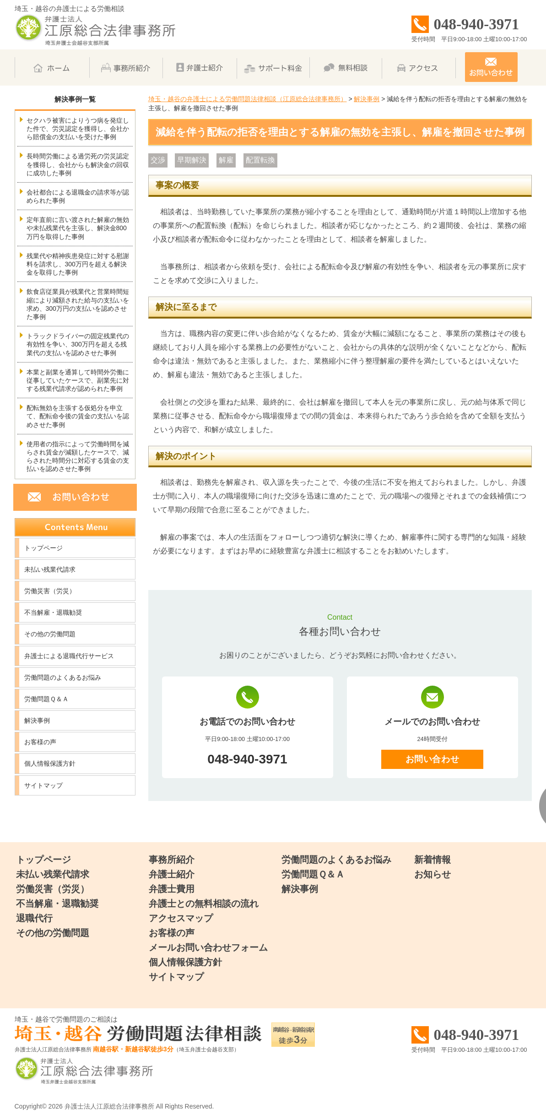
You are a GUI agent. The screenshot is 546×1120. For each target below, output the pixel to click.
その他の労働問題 (50, 634)
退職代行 (34, 918)
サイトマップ (43, 785)
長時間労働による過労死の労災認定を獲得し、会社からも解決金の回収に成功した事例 (78, 164)
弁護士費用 (172, 889)
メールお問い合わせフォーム (208, 947)
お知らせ (432, 874)
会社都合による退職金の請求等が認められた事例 (78, 196)
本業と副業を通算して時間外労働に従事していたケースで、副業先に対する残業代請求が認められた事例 (78, 380)
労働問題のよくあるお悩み (62, 677)
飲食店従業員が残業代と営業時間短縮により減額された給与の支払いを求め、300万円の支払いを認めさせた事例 (78, 304)
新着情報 (432, 860)
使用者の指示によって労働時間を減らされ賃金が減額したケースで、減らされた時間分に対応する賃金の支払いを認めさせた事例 (78, 456)
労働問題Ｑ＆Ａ (46, 699)
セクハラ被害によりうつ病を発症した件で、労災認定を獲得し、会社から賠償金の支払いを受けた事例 (78, 129)
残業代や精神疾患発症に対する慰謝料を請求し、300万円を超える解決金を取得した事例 (78, 264)
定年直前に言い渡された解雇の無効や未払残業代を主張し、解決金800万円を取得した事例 (78, 228)
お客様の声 (40, 742)
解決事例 (37, 720)
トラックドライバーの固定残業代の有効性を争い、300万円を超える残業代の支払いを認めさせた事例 (78, 344)
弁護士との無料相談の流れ (204, 903)
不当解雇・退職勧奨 (53, 612)
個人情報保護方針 (50, 763)
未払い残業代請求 (50, 569)
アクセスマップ (181, 918)
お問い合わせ (432, 759)
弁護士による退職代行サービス (69, 656)
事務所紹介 (172, 860)
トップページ (43, 548)
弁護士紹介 (172, 874)
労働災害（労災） (50, 591)
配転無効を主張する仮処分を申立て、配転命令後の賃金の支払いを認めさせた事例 (78, 416)
